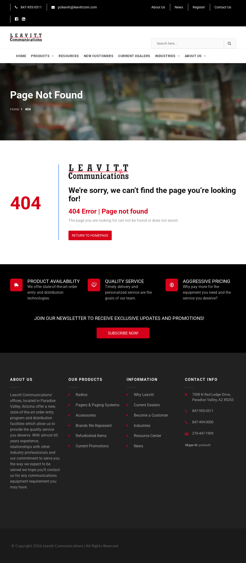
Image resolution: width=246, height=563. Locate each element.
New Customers (99, 56)
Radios (77, 394)
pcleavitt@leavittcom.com (74, 7)
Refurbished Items (87, 435)
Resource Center (144, 435)
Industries (138, 425)
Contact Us (223, 7)
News (179, 7)
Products (42, 56)
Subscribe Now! (123, 333)
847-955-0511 (28, 7)
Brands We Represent (90, 425)
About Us (158, 7)
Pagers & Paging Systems (93, 405)
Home (21, 56)
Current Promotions (88, 446)
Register (199, 7)
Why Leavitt (140, 394)
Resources (69, 56)
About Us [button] (195, 56)
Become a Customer (147, 415)
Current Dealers (134, 56)
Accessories (82, 415)
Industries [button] (167, 56)
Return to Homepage (90, 235)
